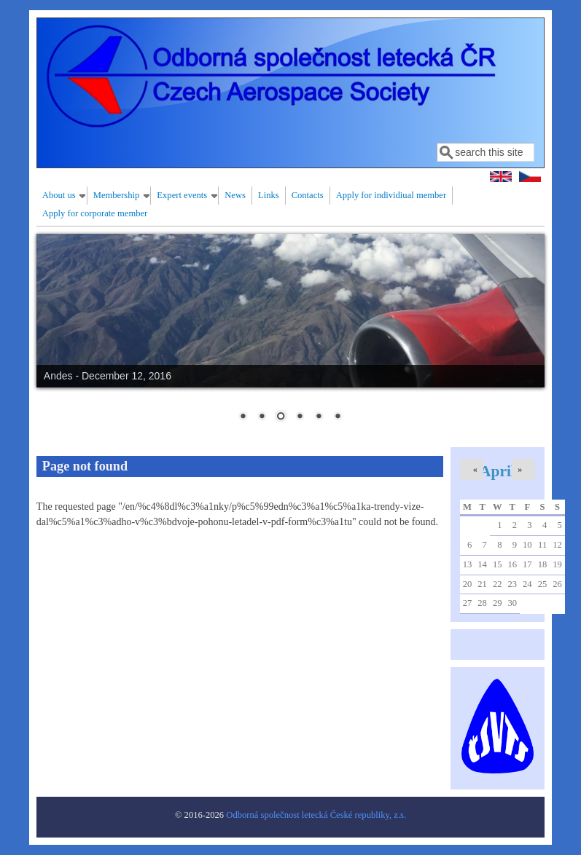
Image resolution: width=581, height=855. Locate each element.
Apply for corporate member (94, 213)
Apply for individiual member (391, 195)
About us (59, 195)
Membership (116, 195)
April (497, 471)
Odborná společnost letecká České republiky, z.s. (316, 815)
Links (268, 195)
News (235, 195)
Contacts (308, 195)
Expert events (182, 195)
